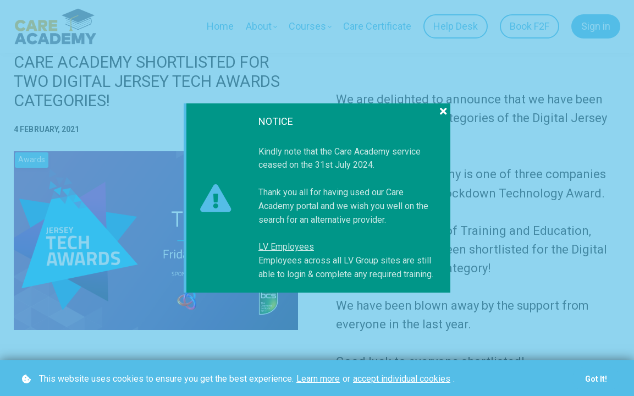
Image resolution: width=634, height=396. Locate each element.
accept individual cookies (401, 378)
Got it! (596, 379)
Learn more (318, 378)
